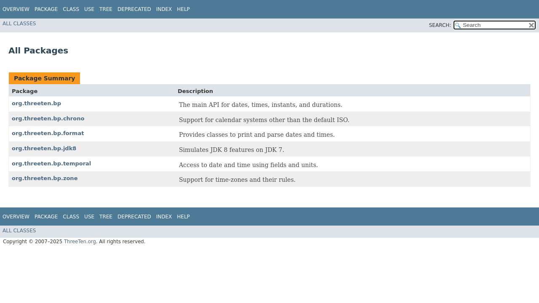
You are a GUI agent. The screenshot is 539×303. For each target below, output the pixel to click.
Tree (105, 9)
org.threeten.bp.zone (44, 178)
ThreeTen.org (80, 242)
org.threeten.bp (36, 103)
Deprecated (134, 9)
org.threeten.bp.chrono (48, 118)
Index (164, 9)
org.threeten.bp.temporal (51, 163)
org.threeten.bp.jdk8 (44, 148)
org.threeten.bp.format (48, 133)
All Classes (19, 24)
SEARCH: (440, 25)
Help (183, 9)
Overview (16, 9)
